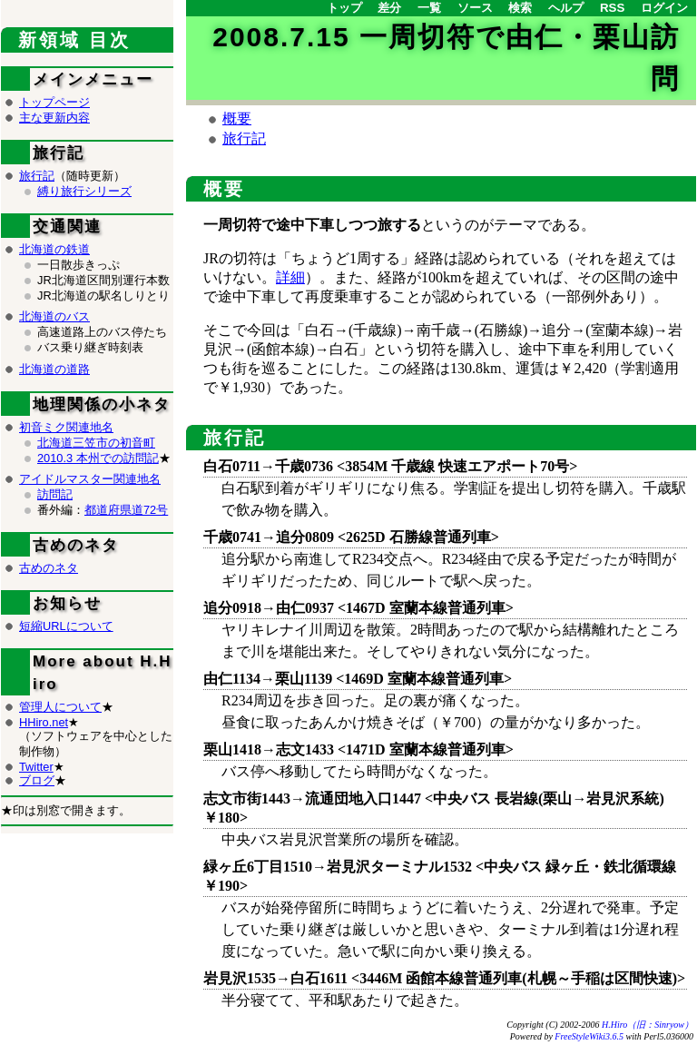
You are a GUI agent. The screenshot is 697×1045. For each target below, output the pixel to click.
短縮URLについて (66, 626)
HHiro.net (43, 722)
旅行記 (244, 138)
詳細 (290, 277)
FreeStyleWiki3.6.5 (589, 1036)
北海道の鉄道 (54, 249)
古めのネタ (48, 568)
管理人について (60, 707)
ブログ (36, 780)
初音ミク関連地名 (66, 427)
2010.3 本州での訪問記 (98, 458)
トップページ (54, 102)
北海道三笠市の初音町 (96, 442)
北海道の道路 (54, 369)
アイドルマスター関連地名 (90, 479)
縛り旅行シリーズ (84, 191)
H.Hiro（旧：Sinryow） (647, 1025)
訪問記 (55, 494)
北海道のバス (54, 316)
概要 (236, 118)
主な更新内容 (54, 117)
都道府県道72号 (126, 510)
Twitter (36, 767)
